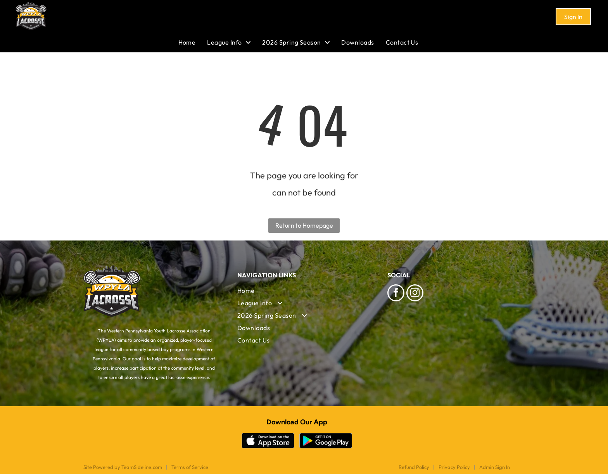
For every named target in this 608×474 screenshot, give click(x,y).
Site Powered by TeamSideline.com (122, 467)
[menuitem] (192, 42)
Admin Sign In (494, 467)
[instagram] (414, 293)
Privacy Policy (454, 467)
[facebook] (395, 293)
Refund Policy (414, 467)
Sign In (573, 17)
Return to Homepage (304, 225)
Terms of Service (189, 467)
